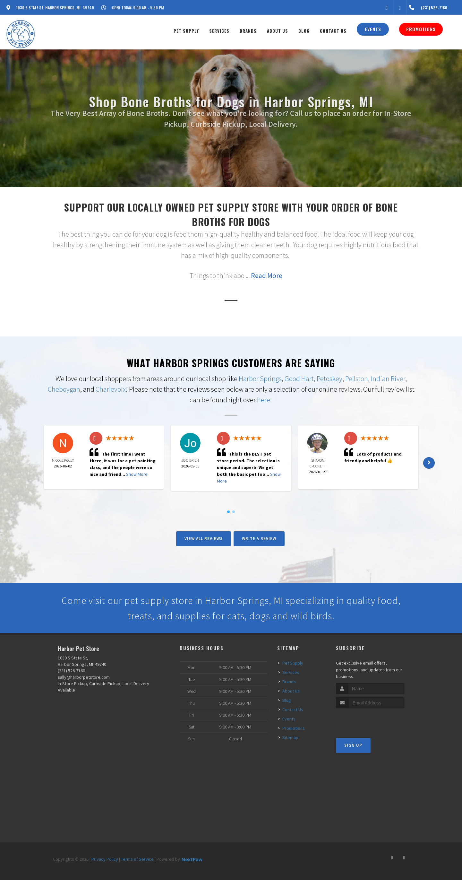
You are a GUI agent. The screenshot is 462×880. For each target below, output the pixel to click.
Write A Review (259, 538)
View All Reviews (203, 538)
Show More (137, 474)
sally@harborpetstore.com (84, 677)
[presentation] (370, 720)
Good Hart (299, 378)
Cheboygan (64, 389)
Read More (266, 275)
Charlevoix (111, 389)
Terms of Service (137, 859)
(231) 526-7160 (71, 671)
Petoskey (329, 378)
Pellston (356, 378)
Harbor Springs (260, 378)
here (263, 399)
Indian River (388, 378)
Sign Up (353, 745)
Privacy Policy (104, 859)
